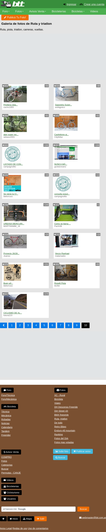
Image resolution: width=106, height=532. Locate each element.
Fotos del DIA (61, 438)
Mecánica (6, 415)
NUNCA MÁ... (60, 164)
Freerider (6, 435)
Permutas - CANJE (11, 472)
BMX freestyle (61, 415)
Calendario (6, 427)
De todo (58, 422)
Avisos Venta (36, 11)
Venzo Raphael (62, 253)
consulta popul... (62, 194)
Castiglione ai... (61, 134)
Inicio (14, 518)
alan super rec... (11, 134)
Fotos (18, 11)
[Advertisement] (53, 57)
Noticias (5, 423)
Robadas (6, 419)
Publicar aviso (82, 451)
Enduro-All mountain (64, 430)
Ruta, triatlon (60, 418)
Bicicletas (77, 11)
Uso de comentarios (38, 528)
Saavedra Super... (63, 105)
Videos (94, 11)
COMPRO (6, 457)
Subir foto (61, 451)
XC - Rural (59, 395)
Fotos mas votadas (64, 442)
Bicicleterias (11, 486)
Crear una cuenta (94, 4)
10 (85, 325)
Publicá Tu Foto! (15, 17)
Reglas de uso (19, 528)
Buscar (5, 469)
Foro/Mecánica (9, 399)
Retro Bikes (60, 426)
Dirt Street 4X (61, 411)
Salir (40, 518)
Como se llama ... (62, 223)
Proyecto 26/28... (11, 253)
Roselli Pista (60, 283)
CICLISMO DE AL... (12, 313)
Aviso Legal (6, 528)
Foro (5, 11)
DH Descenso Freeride (66, 407)
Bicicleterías (59, 11)
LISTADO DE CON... (13, 164)
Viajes (57, 403)
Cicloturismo (11, 492)
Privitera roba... (10, 105)
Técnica (5, 411)
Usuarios (10, 498)
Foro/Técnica (8, 395)
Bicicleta (10, 406)
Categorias (6, 465)
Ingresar (71, 4)
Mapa (27, 518)
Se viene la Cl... (10, 194)
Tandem (5, 431)
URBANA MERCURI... (13, 223)
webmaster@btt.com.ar (92, 517)
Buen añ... (8, 283)
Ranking (58, 434)
